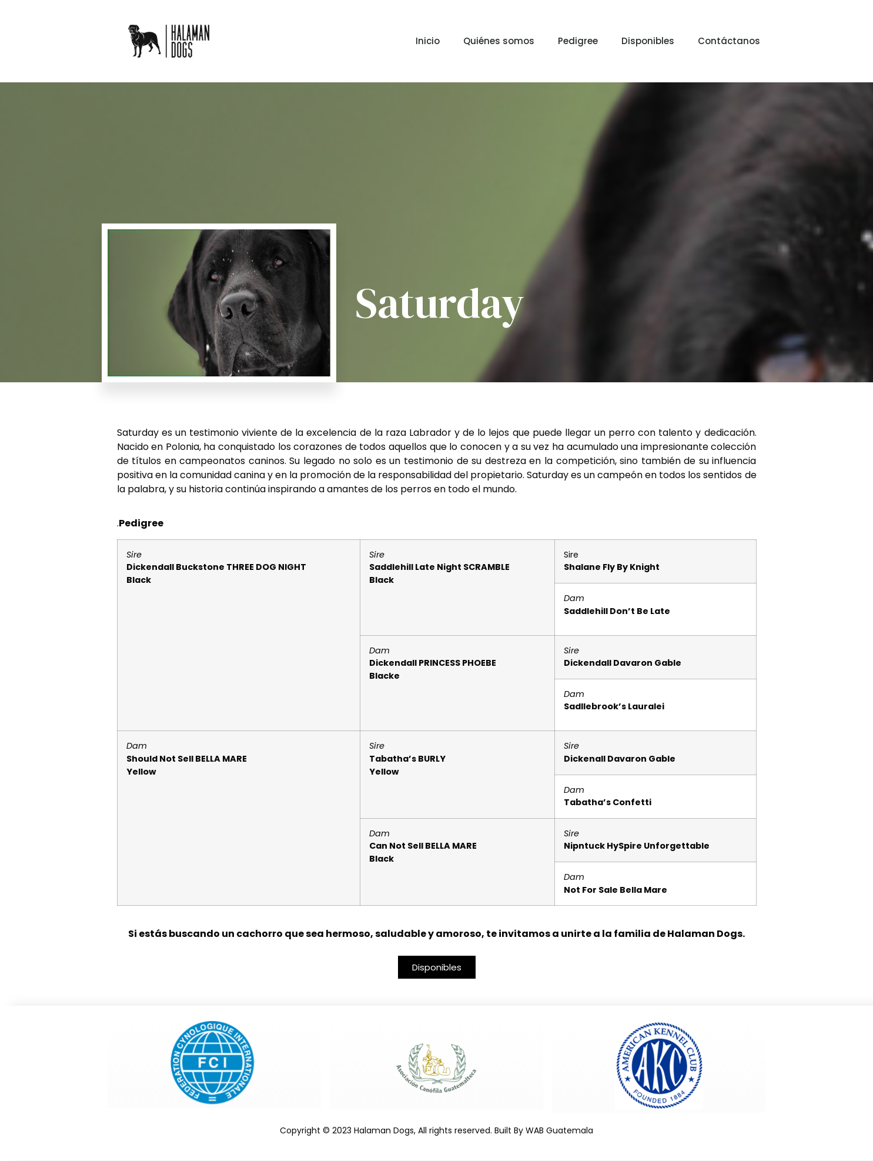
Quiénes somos (498, 41)
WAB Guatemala (559, 1131)
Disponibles (647, 41)
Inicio (428, 41)
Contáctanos (729, 41)
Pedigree (578, 41)
